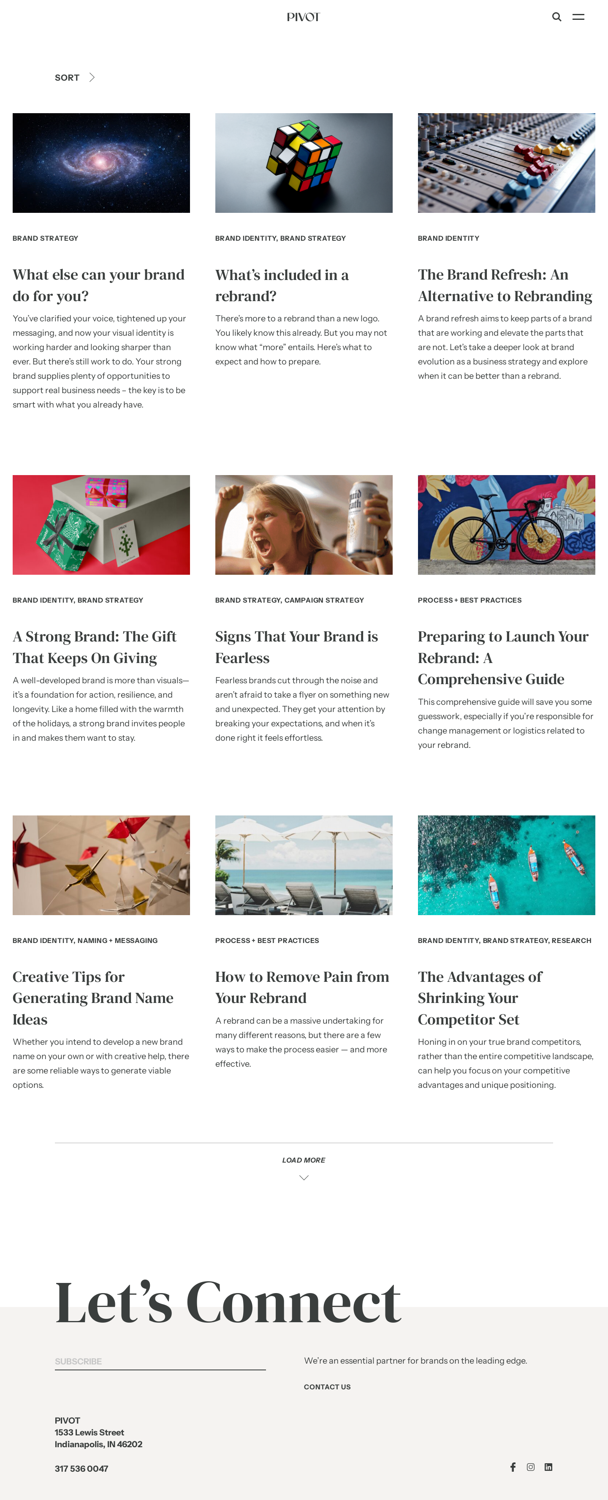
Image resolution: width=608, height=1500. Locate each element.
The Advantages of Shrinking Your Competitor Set (480, 998)
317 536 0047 (81, 1469)
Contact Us (327, 1387)
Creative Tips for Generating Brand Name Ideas (93, 998)
